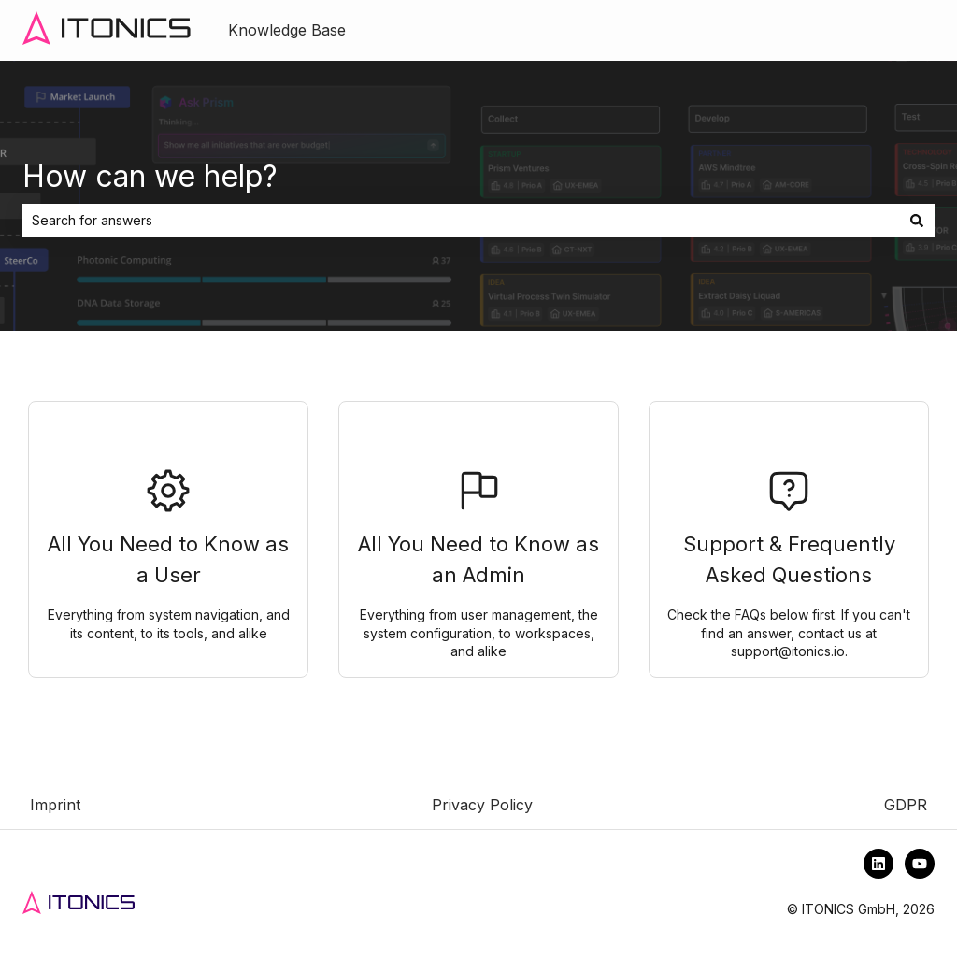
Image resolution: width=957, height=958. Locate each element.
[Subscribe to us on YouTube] (920, 864)
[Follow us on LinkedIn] (878, 864)
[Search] (917, 220)
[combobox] (460, 220)
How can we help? (150, 176)
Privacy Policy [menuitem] (482, 804)
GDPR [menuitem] (905, 804)
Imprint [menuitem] (55, 804)
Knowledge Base (287, 30)
